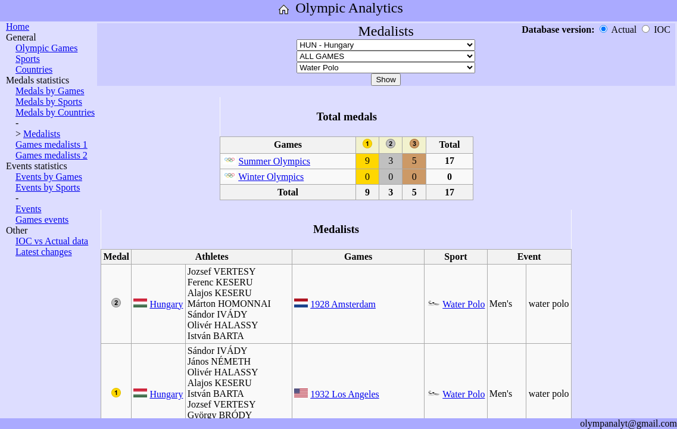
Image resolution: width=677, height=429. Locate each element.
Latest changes (43, 252)
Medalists (41, 134)
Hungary (166, 304)
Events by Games (48, 177)
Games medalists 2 (51, 155)
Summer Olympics (274, 161)
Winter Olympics (271, 177)
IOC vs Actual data (51, 241)
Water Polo (463, 304)
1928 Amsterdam (343, 304)
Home (17, 26)
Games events (41, 219)
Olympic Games (46, 48)
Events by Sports (47, 187)
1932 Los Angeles (344, 394)
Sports (27, 59)
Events (28, 209)
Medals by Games (50, 91)
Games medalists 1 (51, 144)
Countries (33, 69)
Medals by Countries (55, 112)
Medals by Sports (48, 102)
